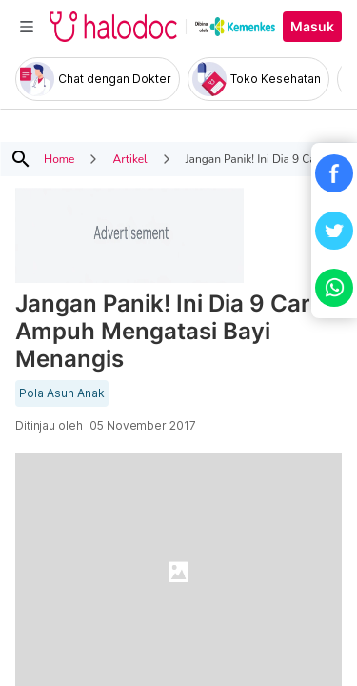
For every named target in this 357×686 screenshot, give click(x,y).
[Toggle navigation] (26, 26)
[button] (334, 173)
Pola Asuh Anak (62, 393)
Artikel (129, 159)
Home (59, 159)
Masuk (312, 26)
